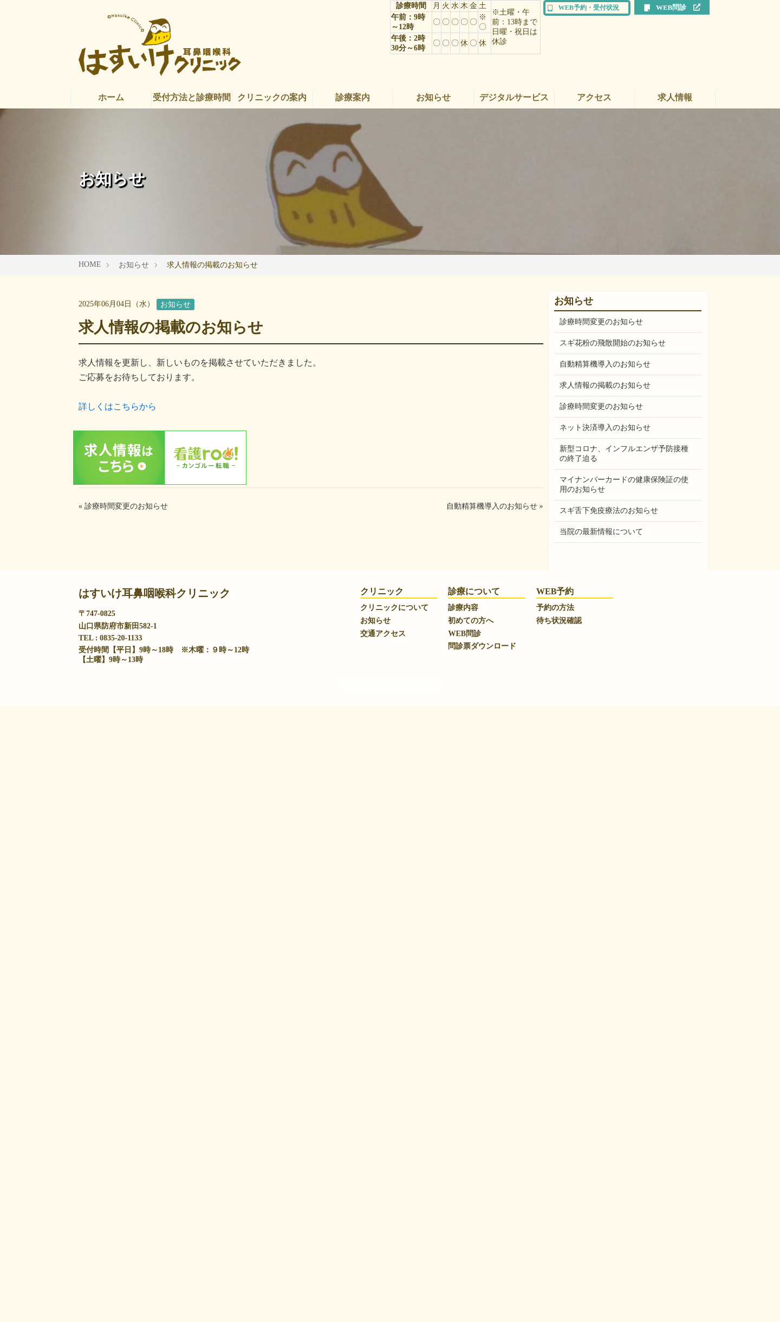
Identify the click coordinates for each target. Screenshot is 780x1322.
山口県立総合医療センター (605, 1084)
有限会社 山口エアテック (602, 1148)
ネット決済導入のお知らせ (605, 427)
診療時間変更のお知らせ (601, 322)
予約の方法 (555, 1224)
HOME (90, 264)
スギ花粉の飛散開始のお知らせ (613, 343)
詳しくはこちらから (118, 406)
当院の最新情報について (601, 532)
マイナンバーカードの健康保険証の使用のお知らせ (624, 484)
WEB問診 (672, 7)
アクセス (594, 97)
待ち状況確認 (559, 1237)
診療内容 (463, 1224)
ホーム (111, 97)
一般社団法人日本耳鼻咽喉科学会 (616, 1042)
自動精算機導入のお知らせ (605, 364)
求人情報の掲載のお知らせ (605, 385)
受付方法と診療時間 (192, 97)
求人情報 (675, 97)
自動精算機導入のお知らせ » (494, 506)
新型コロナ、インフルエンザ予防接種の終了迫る (624, 454)
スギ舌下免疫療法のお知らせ (609, 510)
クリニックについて (394, 1224)
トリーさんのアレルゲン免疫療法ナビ (624, 1126)
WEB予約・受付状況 (583, 7)
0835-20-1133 (121, 1254)
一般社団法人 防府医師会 (602, 1105)
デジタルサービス (514, 97)
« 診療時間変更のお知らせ (123, 506)
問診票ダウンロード (482, 1263)
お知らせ (433, 97)
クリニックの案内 (272, 97)
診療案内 (352, 97)
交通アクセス (383, 1250)
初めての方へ (470, 1237)
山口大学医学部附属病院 (601, 1063)
